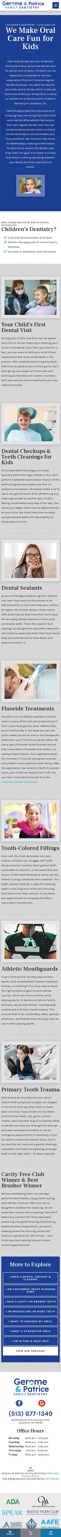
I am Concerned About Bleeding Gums (30, 1286)
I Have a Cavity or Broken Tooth (30, 1297)
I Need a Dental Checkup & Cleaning (30, 1273)
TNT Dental (52, 1474)
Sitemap (52, 1468)
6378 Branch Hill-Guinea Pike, (31, 1417)
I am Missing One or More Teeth (30, 1307)
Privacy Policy (30, 1471)
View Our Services (30, 1346)
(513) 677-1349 (31, 1409)
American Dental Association (19, 777)
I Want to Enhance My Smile (30, 1316)
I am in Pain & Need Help (30, 1336)
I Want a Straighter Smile (30, 1326)
